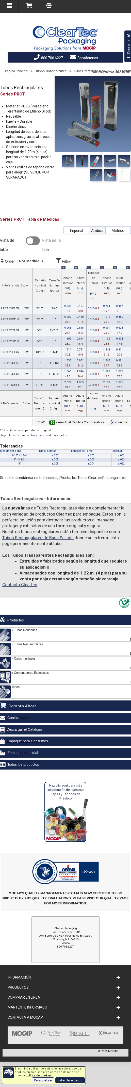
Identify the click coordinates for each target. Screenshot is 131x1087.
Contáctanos (84, 58)
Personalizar (43, 1080)
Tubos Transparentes (51, 71)
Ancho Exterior (107, 286)
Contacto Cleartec (19, 584)
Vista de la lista (51, 245)
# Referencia (10, 285)
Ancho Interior (68, 286)
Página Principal (16, 71)
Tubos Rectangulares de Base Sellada (38, 537)
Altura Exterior (120, 286)
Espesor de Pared (93, 286)
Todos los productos (23, 764)
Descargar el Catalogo (24, 729)
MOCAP (113, 1051)
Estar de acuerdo (70, 1080)
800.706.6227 (48, 58)
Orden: (27, 261)
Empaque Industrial (22, 753)
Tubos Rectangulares (89, 71)
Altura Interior (80, 286)
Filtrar (78, 260)
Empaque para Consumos (27, 741)
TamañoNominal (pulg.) (40, 285)
